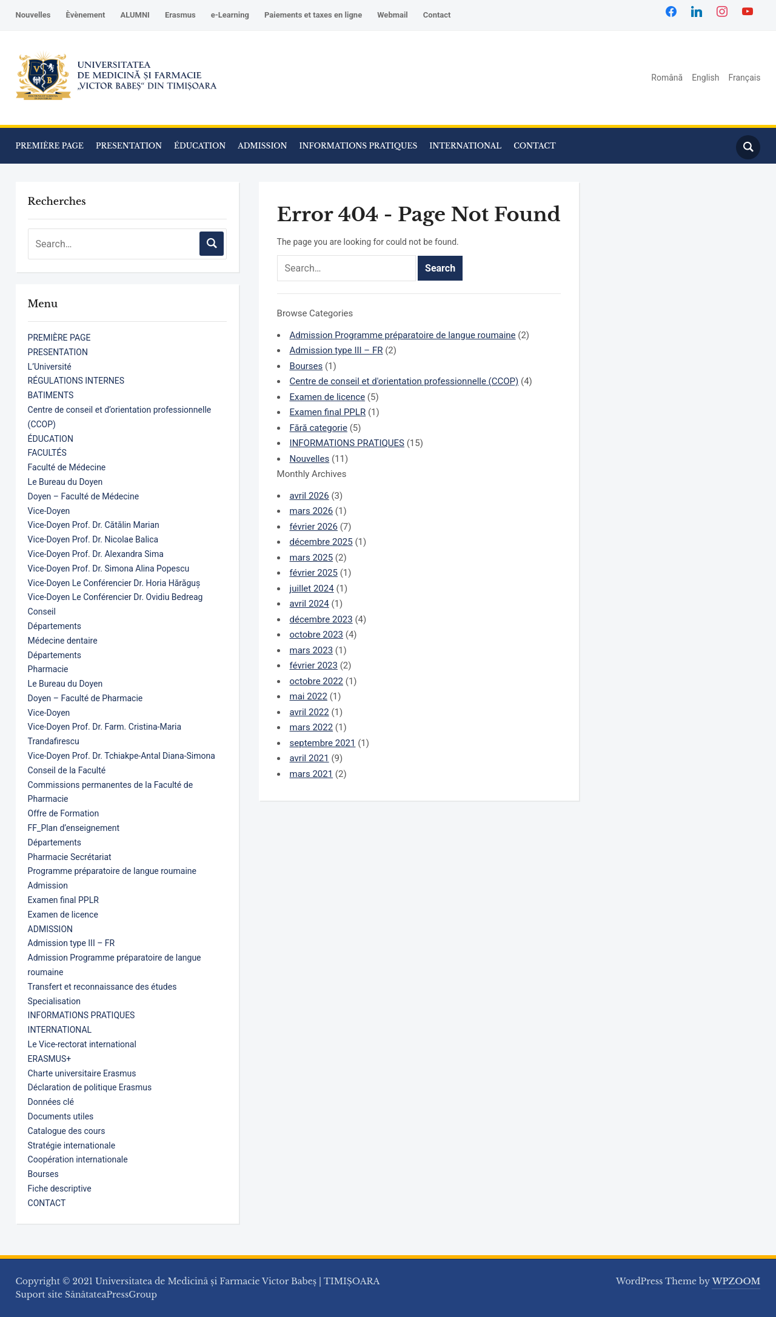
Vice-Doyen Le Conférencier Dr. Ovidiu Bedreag (115, 597)
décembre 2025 (321, 541)
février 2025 (314, 572)
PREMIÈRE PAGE (50, 145)
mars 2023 (311, 650)
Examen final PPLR (63, 900)
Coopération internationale (78, 1159)
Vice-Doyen (49, 511)
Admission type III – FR (71, 943)
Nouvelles (33, 14)
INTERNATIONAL (465, 145)
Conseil (42, 611)
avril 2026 (309, 495)
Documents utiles (61, 1116)
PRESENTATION (129, 145)
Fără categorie (318, 427)
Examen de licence (63, 914)
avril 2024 (309, 603)
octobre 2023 (316, 634)
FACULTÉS (47, 453)
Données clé (51, 1102)
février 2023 (314, 665)
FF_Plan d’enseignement (73, 828)
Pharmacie (48, 669)
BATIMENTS (51, 395)
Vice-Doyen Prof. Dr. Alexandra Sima (96, 554)
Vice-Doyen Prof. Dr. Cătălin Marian (93, 525)
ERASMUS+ (50, 1059)
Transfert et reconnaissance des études (102, 987)
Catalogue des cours (66, 1131)
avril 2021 (309, 758)
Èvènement (85, 14)
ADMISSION (262, 145)
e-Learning (230, 14)
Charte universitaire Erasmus (82, 1073)
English (705, 77)
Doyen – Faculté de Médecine (83, 496)
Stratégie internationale (72, 1145)
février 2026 (314, 526)
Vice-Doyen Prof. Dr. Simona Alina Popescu (109, 568)
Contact (437, 14)
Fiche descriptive (60, 1188)
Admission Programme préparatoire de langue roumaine (403, 335)
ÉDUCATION (200, 145)
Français (744, 77)
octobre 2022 (316, 681)
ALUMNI (134, 14)
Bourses (43, 1174)
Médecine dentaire (63, 640)
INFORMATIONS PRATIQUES (358, 145)
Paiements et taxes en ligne (313, 14)
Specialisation (54, 1001)
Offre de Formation (63, 813)
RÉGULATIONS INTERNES (76, 380)
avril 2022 (309, 712)
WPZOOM (736, 1281)
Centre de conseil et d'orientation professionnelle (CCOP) (404, 381)
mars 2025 (311, 557)
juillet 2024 (312, 588)
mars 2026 (311, 510)
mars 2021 (311, 774)
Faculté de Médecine (67, 467)
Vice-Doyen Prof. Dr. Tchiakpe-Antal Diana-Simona (121, 756)
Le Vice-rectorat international (82, 1044)
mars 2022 (311, 727)
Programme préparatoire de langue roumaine (112, 871)
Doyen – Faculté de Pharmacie (85, 698)
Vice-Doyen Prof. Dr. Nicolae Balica (93, 539)
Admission (48, 885)
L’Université (50, 367)
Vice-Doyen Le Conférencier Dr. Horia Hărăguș (114, 583)
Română (667, 77)
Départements (54, 626)
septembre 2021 (323, 743)
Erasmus (180, 14)
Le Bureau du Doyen (65, 482)
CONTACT (534, 145)
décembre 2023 (321, 619)
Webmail (392, 14)
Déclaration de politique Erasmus (90, 1087)
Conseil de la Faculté (67, 770)
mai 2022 (308, 696)
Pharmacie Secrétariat (70, 857)
